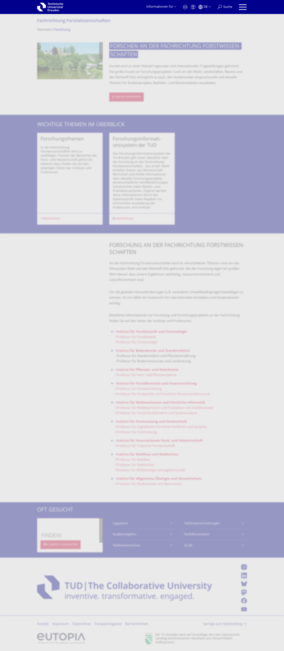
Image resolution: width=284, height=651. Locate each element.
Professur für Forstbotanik (136, 337)
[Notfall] (185, 7)
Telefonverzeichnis (126, 545)
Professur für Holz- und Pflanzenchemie (146, 375)
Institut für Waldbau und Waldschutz (147, 454)
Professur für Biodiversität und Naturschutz (149, 484)
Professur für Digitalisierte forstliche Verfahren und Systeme (161, 427)
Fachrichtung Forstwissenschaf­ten (74, 21)
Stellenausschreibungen (202, 523)
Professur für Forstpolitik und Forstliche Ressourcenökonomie (163, 394)
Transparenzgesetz (108, 624)
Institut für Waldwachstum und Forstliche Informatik (160, 402)
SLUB (188, 545)
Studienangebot (124, 534)
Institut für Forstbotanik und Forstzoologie (151, 332)
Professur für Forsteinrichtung (139, 389)
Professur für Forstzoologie (136, 342)
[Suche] (224, 7)
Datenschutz (81, 624)
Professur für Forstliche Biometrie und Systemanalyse (156, 413)
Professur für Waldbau (133, 460)
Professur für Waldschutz (135, 465)
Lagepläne (120, 523)
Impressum (60, 624)
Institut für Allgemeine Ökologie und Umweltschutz (159, 479)
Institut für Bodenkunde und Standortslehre (153, 351)
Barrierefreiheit (136, 624)
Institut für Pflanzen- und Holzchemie (147, 370)
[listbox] (142, 179)
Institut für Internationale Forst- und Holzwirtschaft (159, 441)
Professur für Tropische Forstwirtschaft (145, 446)
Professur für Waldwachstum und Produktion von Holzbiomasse (164, 408)
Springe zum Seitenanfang (222, 624)
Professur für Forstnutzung (136, 432)
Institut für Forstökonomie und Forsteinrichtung (156, 383)
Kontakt (43, 624)
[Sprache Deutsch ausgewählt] (204, 7)
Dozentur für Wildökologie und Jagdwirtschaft (150, 470)
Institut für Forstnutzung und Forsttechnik (151, 422)
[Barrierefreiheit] (193, 7)
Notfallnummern (196, 534)
